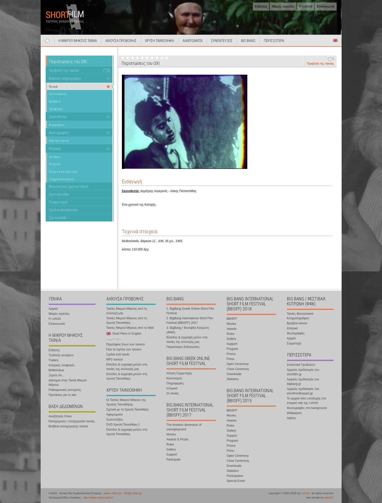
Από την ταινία (59, 141)
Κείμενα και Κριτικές (63, 171)
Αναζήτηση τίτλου (60, 416)
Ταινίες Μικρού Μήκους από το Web (130, 328)
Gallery (171, 449)
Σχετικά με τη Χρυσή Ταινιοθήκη (127, 409)
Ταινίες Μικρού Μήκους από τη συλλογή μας (126, 311)
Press (231, 359)
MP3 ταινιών (114, 359)
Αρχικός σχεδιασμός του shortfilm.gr (303, 372)
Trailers (54, 360)
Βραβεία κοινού (297, 323)
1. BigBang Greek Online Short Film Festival (190, 311)
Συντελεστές (58, 94)
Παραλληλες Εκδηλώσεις (183, 347)
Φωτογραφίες (59, 133)
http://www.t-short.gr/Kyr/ (98, 497)
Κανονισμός (174, 378)
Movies (171, 434)
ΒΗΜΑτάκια (56, 370)
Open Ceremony (238, 364)
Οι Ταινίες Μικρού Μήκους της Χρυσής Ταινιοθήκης (126, 402)
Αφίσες (291, 418)
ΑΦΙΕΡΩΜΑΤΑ (193, 40)
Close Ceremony (238, 369)
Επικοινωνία (326, 6)
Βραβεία (54, 101)
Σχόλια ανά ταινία (117, 354)
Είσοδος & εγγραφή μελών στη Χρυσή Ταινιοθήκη (126, 376)
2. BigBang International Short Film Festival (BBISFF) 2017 (190, 320)
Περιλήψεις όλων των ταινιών (125, 344)
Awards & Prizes (178, 439)
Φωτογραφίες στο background (307, 408)
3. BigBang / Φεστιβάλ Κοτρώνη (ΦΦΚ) (188, 330)
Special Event (236, 481)
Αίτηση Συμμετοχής (179, 373)
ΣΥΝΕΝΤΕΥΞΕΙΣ (222, 40)
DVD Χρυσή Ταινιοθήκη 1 (123, 424)
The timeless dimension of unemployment (184, 427)
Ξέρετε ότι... (56, 375)
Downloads (234, 374)
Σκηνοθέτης (58, 117)
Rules (170, 444)
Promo (231, 354)
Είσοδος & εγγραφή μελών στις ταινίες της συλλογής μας (127, 367)
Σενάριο (54, 157)
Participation (235, 476)
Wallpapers (294, 413)
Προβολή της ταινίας (320, 63)
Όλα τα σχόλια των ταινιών (123, 349)
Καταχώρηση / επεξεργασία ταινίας (72, 421)
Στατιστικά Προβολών (301, 365)
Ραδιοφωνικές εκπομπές (65, 390)
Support (172, 454)
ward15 (328, 497)
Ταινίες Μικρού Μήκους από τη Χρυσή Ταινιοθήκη (126, 320)
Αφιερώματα (114, 414)
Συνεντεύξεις (114, 419)
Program (232, 349)
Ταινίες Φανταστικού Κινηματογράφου (300, 316)
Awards (232, 329)
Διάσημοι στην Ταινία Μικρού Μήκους (68, 383)
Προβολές (56, 109)
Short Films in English (335, 40)
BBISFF (232, 319)
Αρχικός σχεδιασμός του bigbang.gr (303, 382)
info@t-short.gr (133, 493)
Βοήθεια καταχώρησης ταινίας (68, 426)
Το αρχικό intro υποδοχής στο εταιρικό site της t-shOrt (306, 401)
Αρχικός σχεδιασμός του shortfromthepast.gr (303, 391)
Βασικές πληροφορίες (65, 78)
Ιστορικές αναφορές (62, 365)
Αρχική (48, 40)
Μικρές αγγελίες (283, 6)
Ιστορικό (54, 164)
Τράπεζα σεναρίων (61, 355)
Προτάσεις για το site (62, 395)
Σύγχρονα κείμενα (61, 179)
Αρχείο (291, 338)
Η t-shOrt (305, 6)
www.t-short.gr (112, 493)
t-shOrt (305, 493)
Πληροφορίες (175, 383)
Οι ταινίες (173, 393)
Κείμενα (54, 149)
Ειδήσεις (261, 6)
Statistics (233, 379)
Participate (174, 459)
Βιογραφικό (57, 125)
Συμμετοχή (294, 343)
